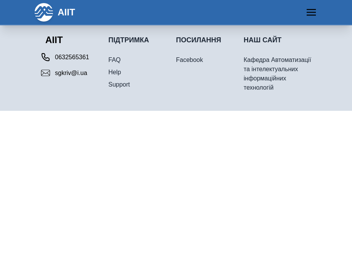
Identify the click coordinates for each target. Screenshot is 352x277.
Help (114, 72)
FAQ (114, 60)
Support (119, 84)
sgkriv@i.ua (71, 73)
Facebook (189, 60)
